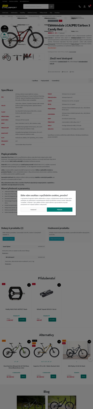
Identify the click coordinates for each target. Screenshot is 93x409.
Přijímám (59, 209)
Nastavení (33, 209)
